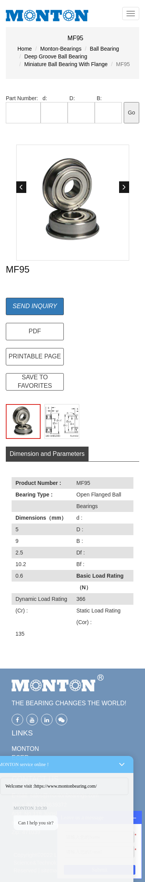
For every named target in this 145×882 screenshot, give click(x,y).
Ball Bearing (104, 49)
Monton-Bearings (61, 49)
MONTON (25, 749)
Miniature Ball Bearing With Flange (66, 64)
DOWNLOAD (30, 766)
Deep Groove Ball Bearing (55, 56)
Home (24, 49)
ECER (20, 757)
